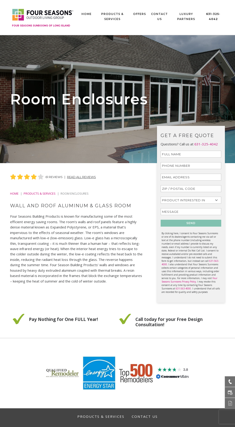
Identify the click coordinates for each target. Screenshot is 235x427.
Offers (139, 14)
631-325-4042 (213, 16)
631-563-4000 (183, 288)
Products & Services (112, 16)
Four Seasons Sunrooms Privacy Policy (189, 280)
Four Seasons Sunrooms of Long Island (41, 25)
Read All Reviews (81, 177)
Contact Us (159, 16)
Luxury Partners (186, 16)
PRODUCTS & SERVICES (40, 193)
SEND (191, 223)
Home (86, 14)
